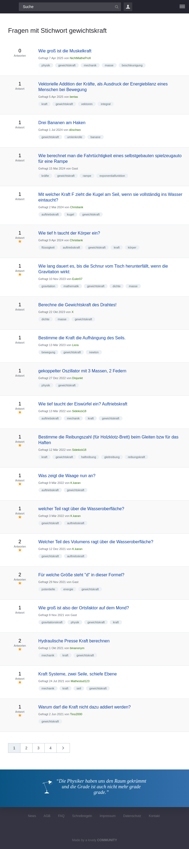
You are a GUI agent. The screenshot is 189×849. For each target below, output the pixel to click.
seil (79, 688)
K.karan (75, 482)
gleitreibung (112, 457)
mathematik (71, 286)
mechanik (90, 65)
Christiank (76, 207)
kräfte (45, 175)
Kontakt (154, 816)
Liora (75, 345)
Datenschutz (132, 816)
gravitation (48, 286)
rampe (87, 175)
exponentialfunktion (112, 175)
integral (105, 104)
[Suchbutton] (116, 6)
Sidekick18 (79, 411)
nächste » (66, 750)
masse (109, 65)
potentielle (48, 589)
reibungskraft (136, 457)
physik (46, 65)
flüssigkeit (48, 247)
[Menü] (182, 7)
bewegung (48, 352)
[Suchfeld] (70, 6)
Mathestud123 (80, 681)
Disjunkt (77, 378)
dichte (116, 286)
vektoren (86, 104)
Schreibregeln (82, 816)
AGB (47, 816)
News (32, 816)
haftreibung (88, 457)
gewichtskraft (67, 65)
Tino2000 (76, 714)
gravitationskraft (52, 622)
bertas (74, 96)
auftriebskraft (50, 214)
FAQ (61, 816)
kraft (44, 104)
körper (132, 247)
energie (68, 589)
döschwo (75, 129)
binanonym (77, 648)
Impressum (108, 816)
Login (128, 6)
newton (93, 352)
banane (96, 137)
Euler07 (77, 278)
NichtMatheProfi (80, 58)
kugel (70, 214)
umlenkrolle (74, 137)
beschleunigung (132, 65)
